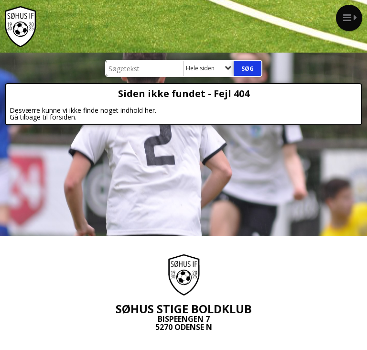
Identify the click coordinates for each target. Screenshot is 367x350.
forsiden (62, 116)
